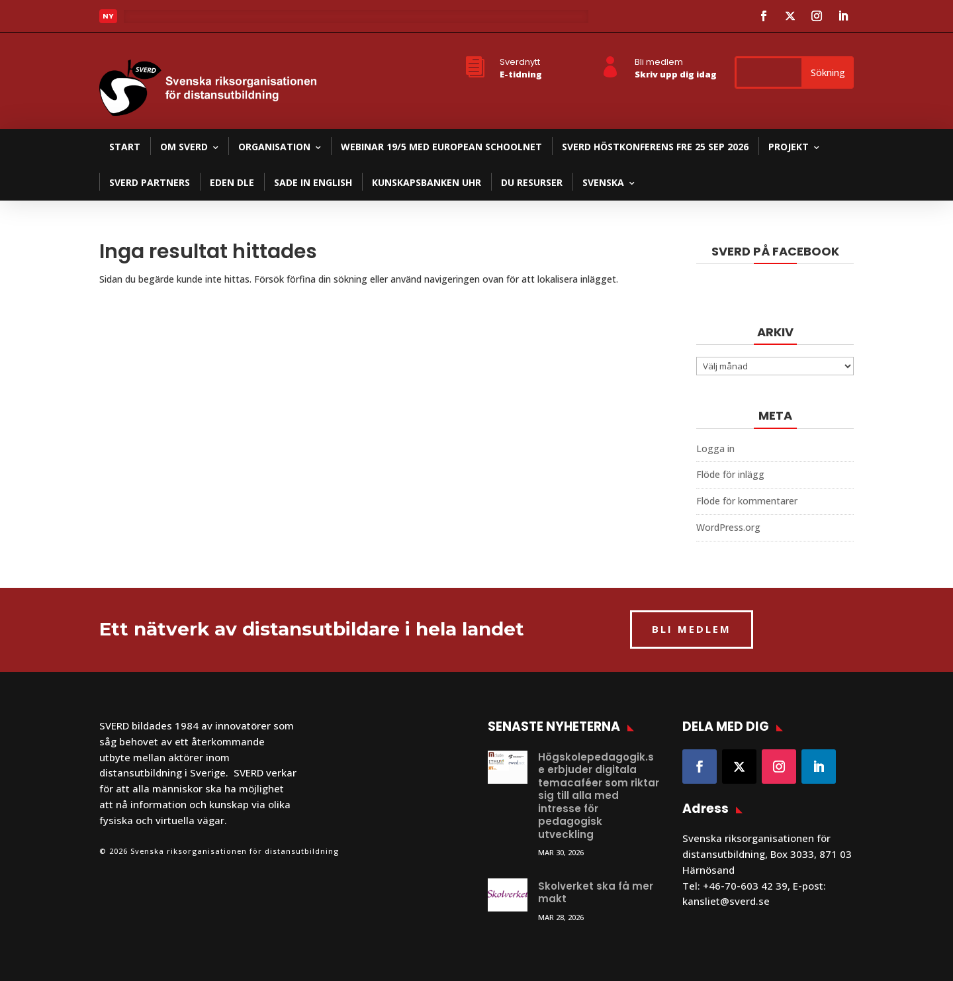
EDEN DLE (232, 182)
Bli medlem (659, 62)
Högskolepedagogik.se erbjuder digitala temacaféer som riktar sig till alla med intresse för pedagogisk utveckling (598, 795)
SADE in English (313, 182)
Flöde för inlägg (730, 474)
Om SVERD (184, 146)
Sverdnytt (520, 62)
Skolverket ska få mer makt (595, 892)
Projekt (788, 146)
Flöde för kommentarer (746, 500)
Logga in (715, 448)
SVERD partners (149, 182)
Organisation (274, 146)
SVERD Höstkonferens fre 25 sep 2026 (655, 146)
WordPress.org (728, 527)
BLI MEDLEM (691, 628)
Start (124, 146)
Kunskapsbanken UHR (426, 182)
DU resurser (532, 182)
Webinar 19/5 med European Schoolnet (441, 146)
